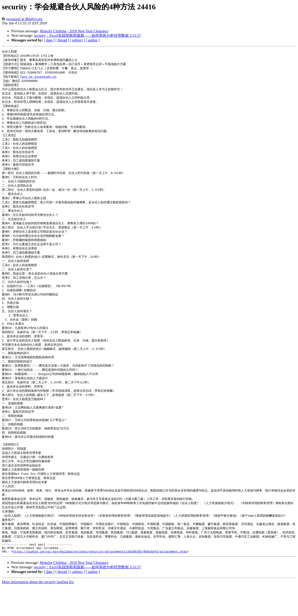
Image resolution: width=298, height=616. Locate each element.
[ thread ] (62, 40)
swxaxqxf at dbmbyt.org (24, 19)
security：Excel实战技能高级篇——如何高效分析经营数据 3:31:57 (87, 35)
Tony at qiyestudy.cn (38, 78)
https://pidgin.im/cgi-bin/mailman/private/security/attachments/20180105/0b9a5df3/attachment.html (100, 581)
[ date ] (49, 40)
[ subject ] (77, 40)
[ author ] (93, 40)
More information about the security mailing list (38, 612)
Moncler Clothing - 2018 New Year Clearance (74, 31)
